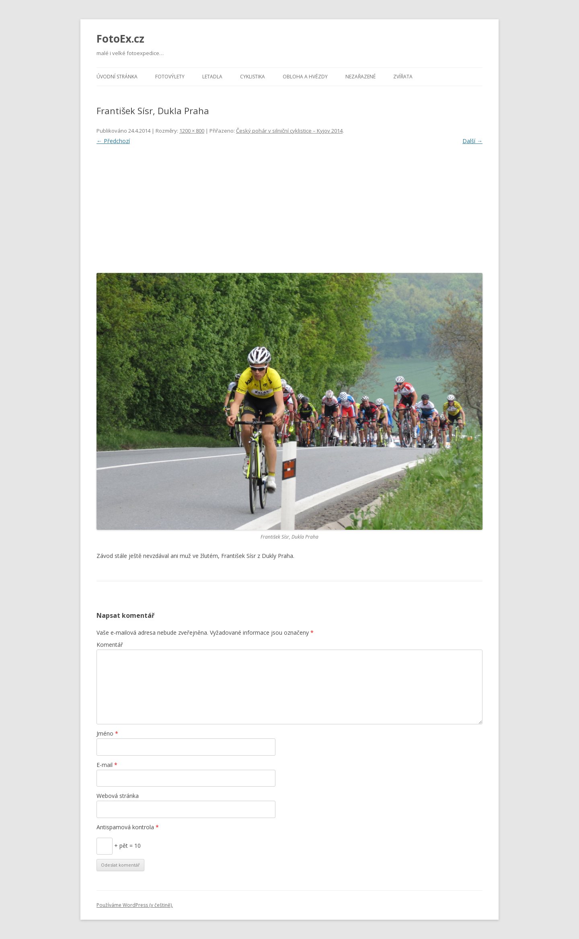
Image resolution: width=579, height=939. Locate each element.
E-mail (106, 765)
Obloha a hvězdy (305, 76)
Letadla (212, 76)
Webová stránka (117, 796)
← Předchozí (113, 141)
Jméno (107, 733)
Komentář (109, 644)
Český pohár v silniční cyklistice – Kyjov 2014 (289, 130)
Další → (472, 141)
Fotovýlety (170, 76)
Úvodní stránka (117, 76)
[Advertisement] (289, 207)
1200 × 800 (191, 130)
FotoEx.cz (120, 38)
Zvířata (403, 76)
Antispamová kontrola (127, 827)
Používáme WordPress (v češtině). (134, 905)
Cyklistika (252, 76)
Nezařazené (360, 76)
